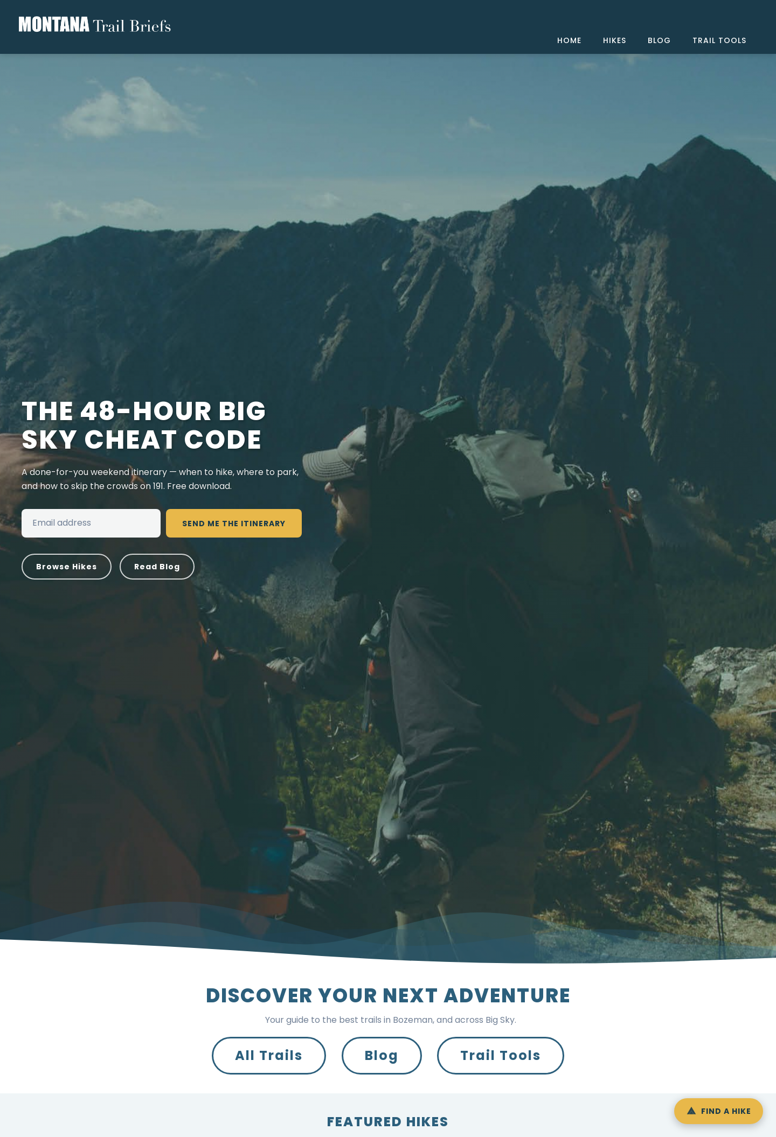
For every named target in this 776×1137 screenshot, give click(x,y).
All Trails (269, 1055)
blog (659, 40)
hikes (614, 40)
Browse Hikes (66, 566)
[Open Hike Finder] (718, 1111)
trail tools (719, 40)
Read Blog (157, 566)
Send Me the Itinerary (234, 523)
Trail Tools (500, 1055)
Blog (382, 1055)
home (569, 40)
